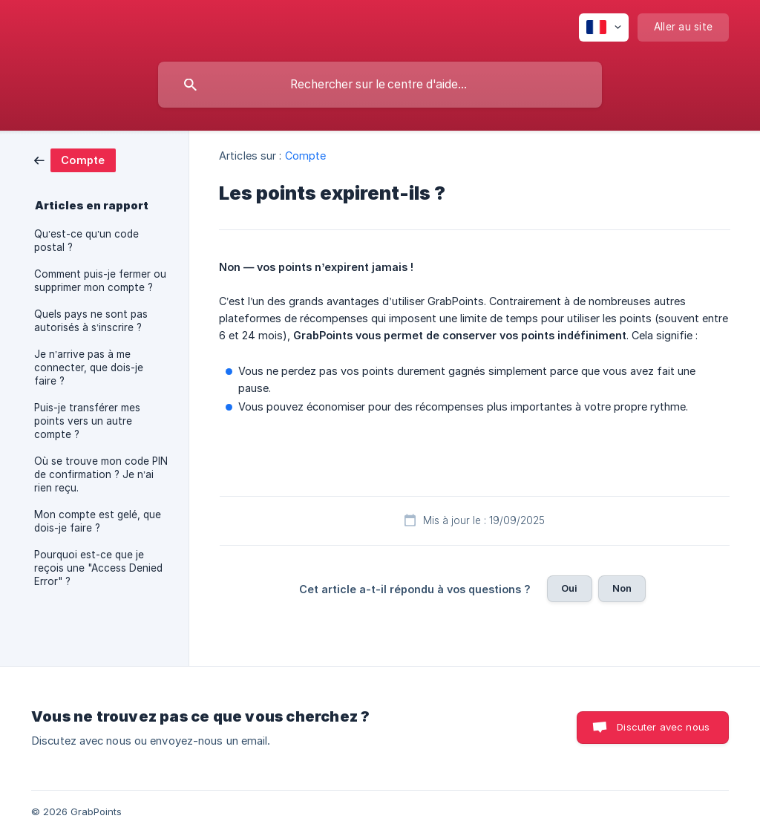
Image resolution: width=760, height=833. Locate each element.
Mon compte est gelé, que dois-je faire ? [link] (97, 521)
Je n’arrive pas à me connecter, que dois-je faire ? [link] (88, 367)
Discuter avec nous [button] (663, 727)
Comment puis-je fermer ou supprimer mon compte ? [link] (100, 280)
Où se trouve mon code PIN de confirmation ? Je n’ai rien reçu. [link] (101, 474)
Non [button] (622, 588)
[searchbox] (380, 85)
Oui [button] (569, 588)
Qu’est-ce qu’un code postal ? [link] (86, 240)
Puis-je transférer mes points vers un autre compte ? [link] (87, 421)
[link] (75, 159)
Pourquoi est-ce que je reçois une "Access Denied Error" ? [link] (98, 568)
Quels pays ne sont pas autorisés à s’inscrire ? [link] (91, 320)
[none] (604, 27)
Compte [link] (306, 155)
